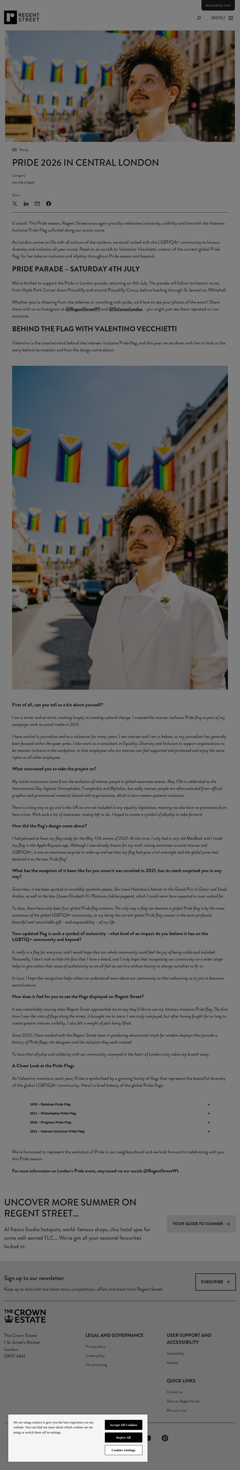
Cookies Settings (123, 1450)
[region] (77, 1438)
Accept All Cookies (123, 1425)
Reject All (123, 1437)
